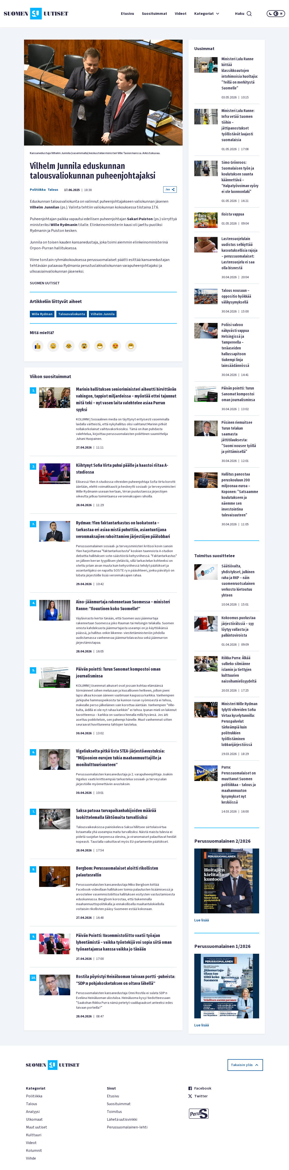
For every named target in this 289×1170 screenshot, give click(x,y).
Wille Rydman (42, 314)
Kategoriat (207, 14)
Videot (181, 13)
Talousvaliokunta (71, 314)
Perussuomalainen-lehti (127, 1127)
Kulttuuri (33, 1135)
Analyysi (33, 1111)
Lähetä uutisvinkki (122, 1119)
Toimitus (114, 1111)
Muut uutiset (36, 1127)
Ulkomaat (34, 1119)
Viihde (31, 1158)
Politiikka (38, 189)
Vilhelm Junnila (103, 314)
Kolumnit (34, 1150)
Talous (53, 189)
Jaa (170, 189)
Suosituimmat (154, 13)
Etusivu (127, 13)
